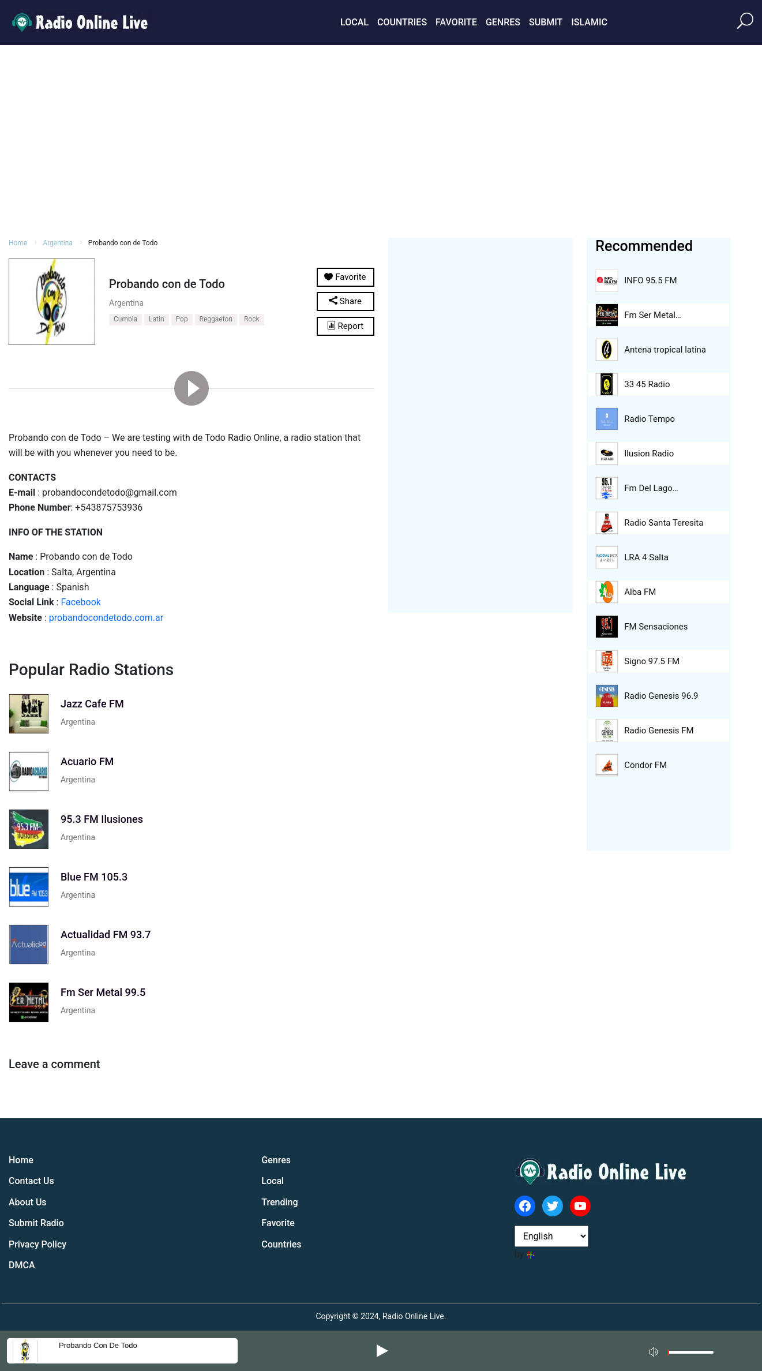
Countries (402, 22)
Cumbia (125, 319)
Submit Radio (36, 1223)
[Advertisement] (381, 139)
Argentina (58, 243)
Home (18, 243)
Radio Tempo (649, 419)
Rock (252, 319)
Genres (503, 22)
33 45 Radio (647, 384)
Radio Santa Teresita (663, 523)
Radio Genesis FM (658, 730)
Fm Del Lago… (651, 488)
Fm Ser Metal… (652, 315)
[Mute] (654, 1350)
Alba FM (640, 592)
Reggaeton (216, 319)
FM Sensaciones (656, 626)
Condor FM (645, 765)
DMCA (22, 1265)
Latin (156, 319)
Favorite (456, 22)
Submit (545, 22)
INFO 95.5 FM (650, 280)
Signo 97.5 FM (652, 661)
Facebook (80, 602)
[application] (684, 1350)
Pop (182, 319)
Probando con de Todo (98, 1345)
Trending (279, 1202)
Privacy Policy (37, 1244)
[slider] (690, 1355)
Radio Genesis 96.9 (661, 696)
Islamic (589, 22)
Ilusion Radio (649, 453)
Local (354, 22)
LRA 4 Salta (646, 557)
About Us (28, 1202)
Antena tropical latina (665, 349)
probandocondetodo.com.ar (106, 617)
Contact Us (31, 1180)
